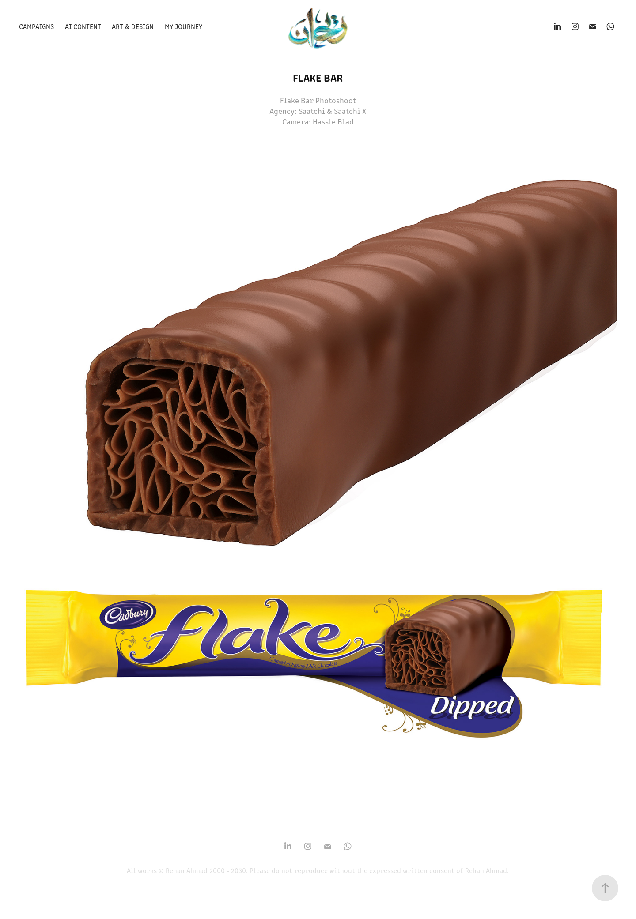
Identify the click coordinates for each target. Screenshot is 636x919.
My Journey (183, 26)
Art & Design (133, 26)
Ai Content (83, 26)
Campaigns (36, 26)
